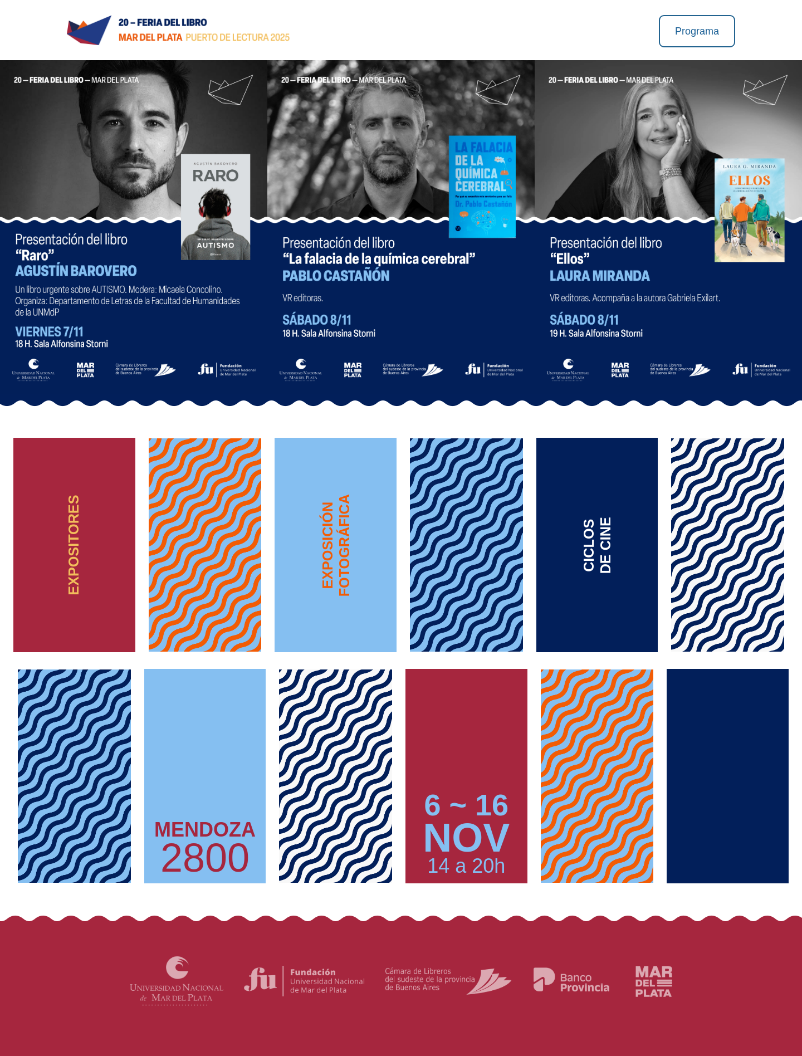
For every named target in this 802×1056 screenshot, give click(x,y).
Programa (697, 31)
